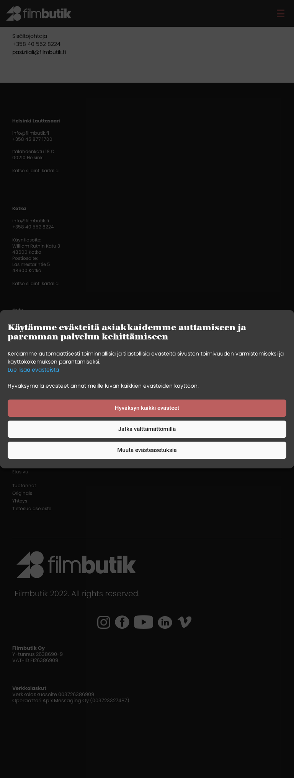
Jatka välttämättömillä (147, 429)
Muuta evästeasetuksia (146, 450)
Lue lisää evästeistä (33, 370)
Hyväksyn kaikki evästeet (147, 407)
